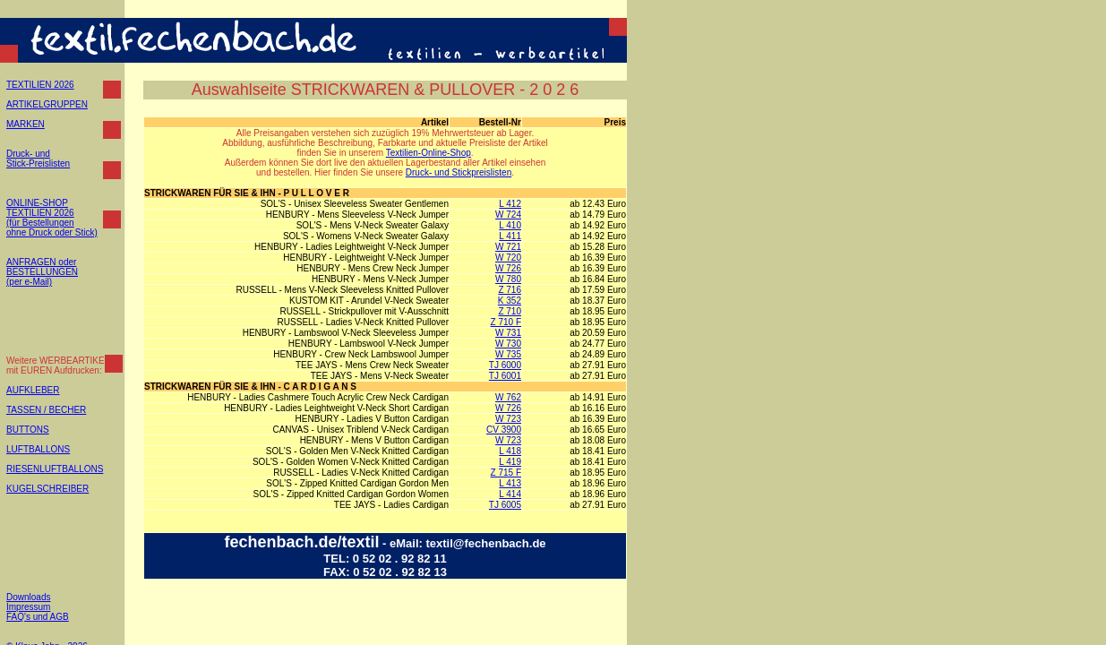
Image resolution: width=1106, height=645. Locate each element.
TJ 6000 (505, 365)
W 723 (508, 419)
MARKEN (25, 124)
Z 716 (509, 290)
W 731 (508, 333)
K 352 (509, 300)
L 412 (510, 204)
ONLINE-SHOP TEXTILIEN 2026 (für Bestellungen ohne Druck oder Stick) (52, 217)
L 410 (510, 225)
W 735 (508, 354)
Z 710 (509, 311)
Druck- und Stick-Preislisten (38, 158)
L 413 (510, 483)
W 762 (508, 397)
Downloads (28, 597)
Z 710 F (506, 322)
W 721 (508, 247)
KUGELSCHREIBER (47, 489)
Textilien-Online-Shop (428, 153)
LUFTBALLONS (38, 449)
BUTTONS (27, 429)
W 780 (508, 279)
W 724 (508, 214)
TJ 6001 (505, 376)
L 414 (510, 494)
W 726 (508, 268)
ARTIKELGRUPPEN (47, 104)
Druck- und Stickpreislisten (458, 172)
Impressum (28, 607)
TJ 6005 (505, 505)
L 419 (510, 462)
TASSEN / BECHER (46, 410)
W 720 (508, 257)
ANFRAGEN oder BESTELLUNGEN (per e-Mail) (42, 272)
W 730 (508, 343)
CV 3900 (503, 429)
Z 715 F (506, 472)
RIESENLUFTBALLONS (54, 469)
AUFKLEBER (32, 390)
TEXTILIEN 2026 (40, 85)
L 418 (510, 451)
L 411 (510, 236)
